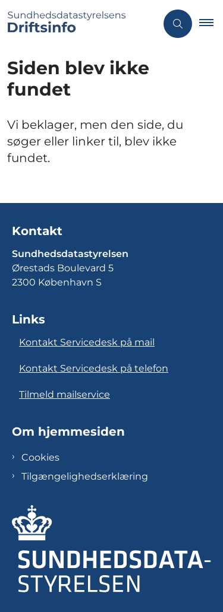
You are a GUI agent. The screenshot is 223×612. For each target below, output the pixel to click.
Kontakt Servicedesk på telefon (93, 368)
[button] (211, 24)
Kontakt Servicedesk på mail (87, 342)
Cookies (40, 457)
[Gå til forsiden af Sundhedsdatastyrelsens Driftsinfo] (78, 24)
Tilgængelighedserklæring (84, 476)
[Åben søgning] (178, 23)
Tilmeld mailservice (64, 394)
